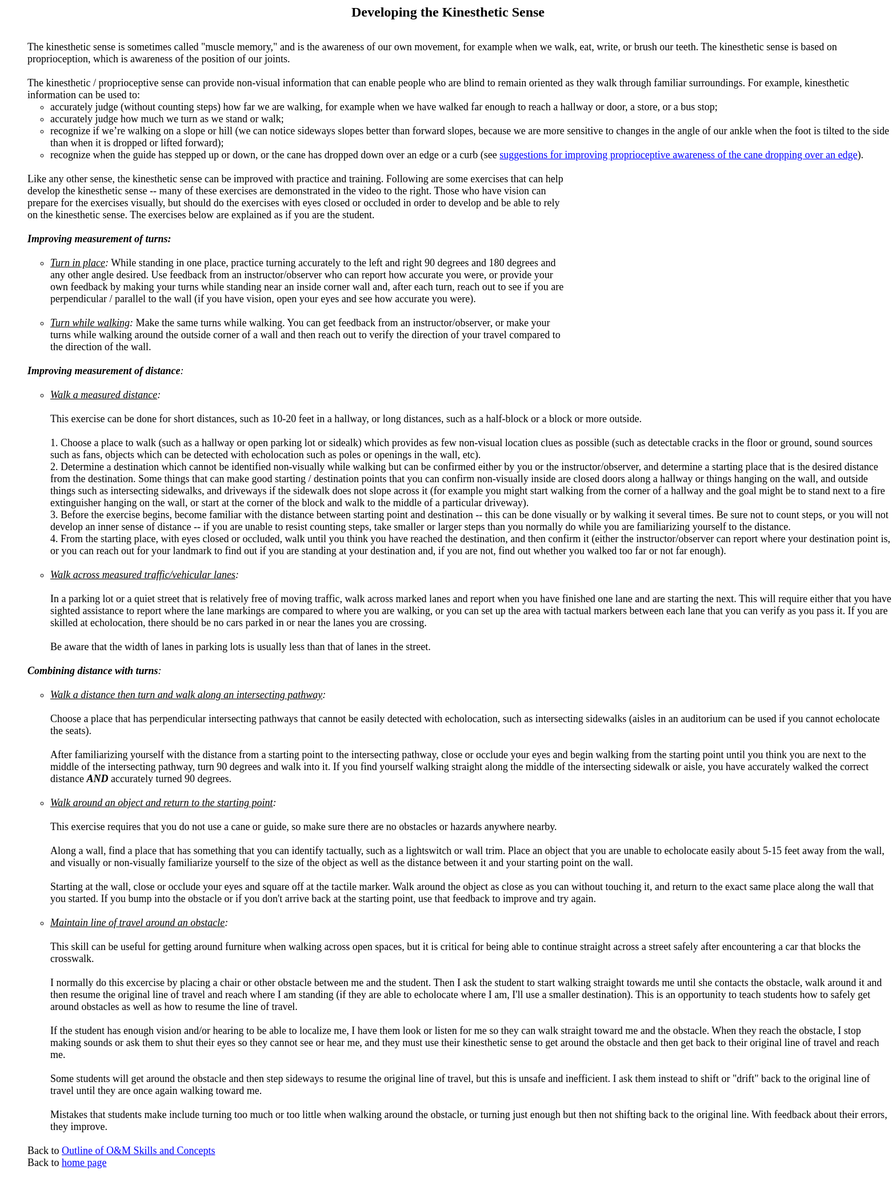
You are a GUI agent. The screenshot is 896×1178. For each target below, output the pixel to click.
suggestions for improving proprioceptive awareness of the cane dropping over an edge (678, 155)
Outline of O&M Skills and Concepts (138, 1150)
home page (84, 1162)
